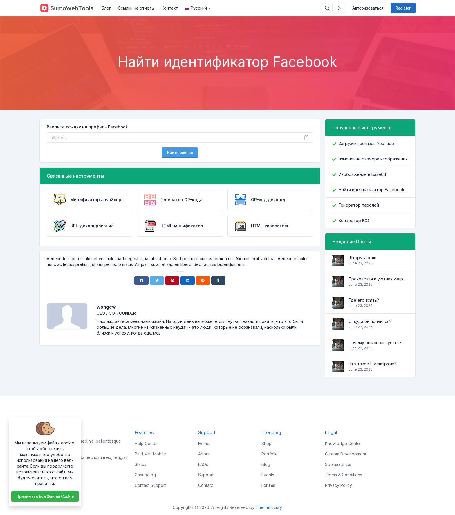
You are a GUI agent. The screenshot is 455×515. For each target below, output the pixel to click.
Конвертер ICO (354, 220)
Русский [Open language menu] (196, 8)
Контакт (170, 8)
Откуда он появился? (370, 321)
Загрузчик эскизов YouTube (366, 143)
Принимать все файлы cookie (45, 496)
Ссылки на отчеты (136, 8)
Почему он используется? (375, 342)
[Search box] (327, 8)
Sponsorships (338, 464)
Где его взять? (364, 300)
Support (206, 474)
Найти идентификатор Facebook (372, 189)
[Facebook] (141, 280)
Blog (265, 464)
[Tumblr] (218, 280)
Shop (266, 443)
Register (403, 8)
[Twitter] (157, 280)
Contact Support (150, 485)
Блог (106, 8)
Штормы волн (362, 257)
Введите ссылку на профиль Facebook (87, 126)
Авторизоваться (368, 8)
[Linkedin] (187, 280)
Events (267, 474)
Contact (205, 485)
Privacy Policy (338, 485)
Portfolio (269, 453)
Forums (268, 485)
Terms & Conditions (343, 474)
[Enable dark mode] (340, 8)
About (204, 453)
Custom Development (345, 453)
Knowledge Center (343, 443)
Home (204, 443)
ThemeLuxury (269, 507)
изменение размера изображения (373, 158)
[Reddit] (203, 280)
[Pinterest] (172, 280)
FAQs (203, 464)
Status (140, 464)
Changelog (145, 474)
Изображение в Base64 (362, 174)
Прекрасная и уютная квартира (378, 278)
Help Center (146, 443)
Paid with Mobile (150, 453)
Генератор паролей (359, 205)
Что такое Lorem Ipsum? (372, 363)
